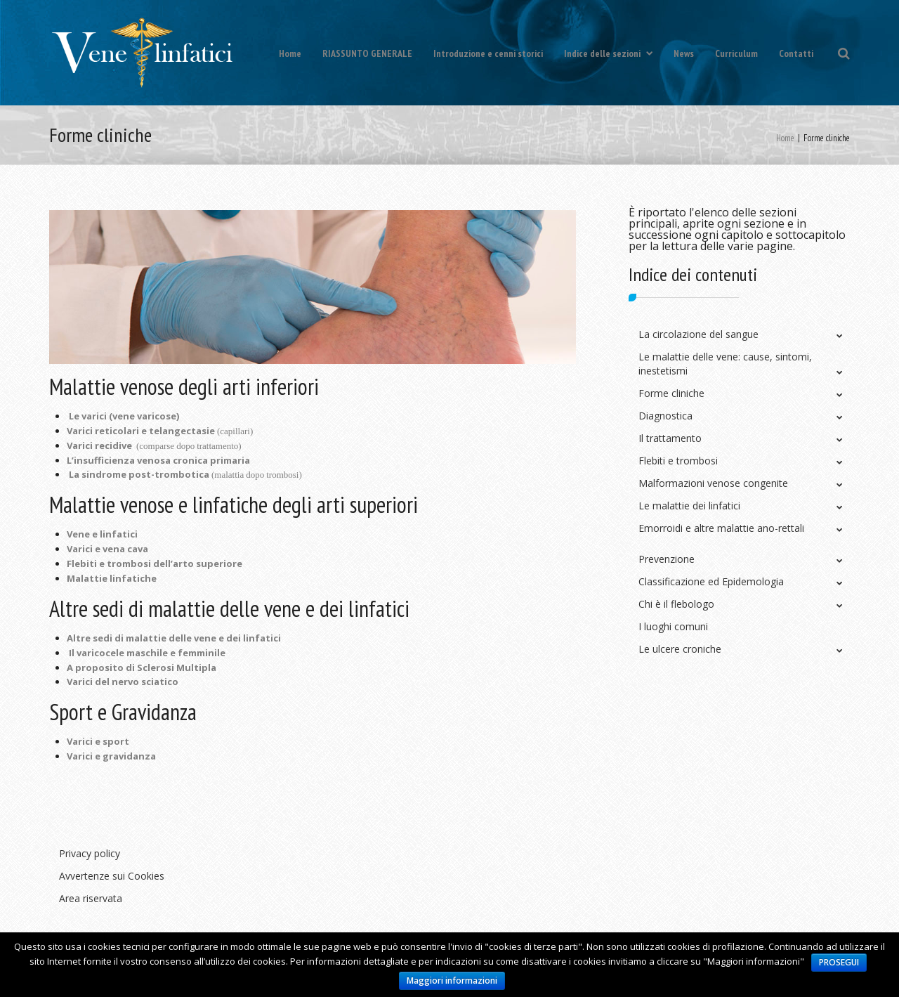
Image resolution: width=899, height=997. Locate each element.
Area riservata (90, 898)
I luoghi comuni (673, 626)
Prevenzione (666, 559)
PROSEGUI (839, 962)
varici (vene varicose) (130, 416)
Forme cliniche (671, 393)
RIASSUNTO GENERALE (367, 53)
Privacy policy (89, 853)
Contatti (796, 53)
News (684, 53)
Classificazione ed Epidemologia (711, 581)
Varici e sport (98, 741)
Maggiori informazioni (452, 980)
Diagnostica (665, 415)
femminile (201, 652)
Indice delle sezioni (608, 53)
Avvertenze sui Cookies (111, 875)
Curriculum (736, 53)
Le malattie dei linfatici (689, 505)
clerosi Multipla (179, 667)
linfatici (262, 638)
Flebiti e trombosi (678, 460)
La (75, 474)
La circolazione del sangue (698, 334)
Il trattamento (670, 438)
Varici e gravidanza (111, 756)
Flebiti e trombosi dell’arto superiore (154, 563)
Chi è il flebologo (676, 604)
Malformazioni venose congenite (713, 483)
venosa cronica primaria (193, 460)
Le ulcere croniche (679, 649)
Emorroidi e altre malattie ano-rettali (721, 528)
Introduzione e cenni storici (488, 53)
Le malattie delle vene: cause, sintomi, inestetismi (725, 363)
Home (290, 53)
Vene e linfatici (102, 534)
